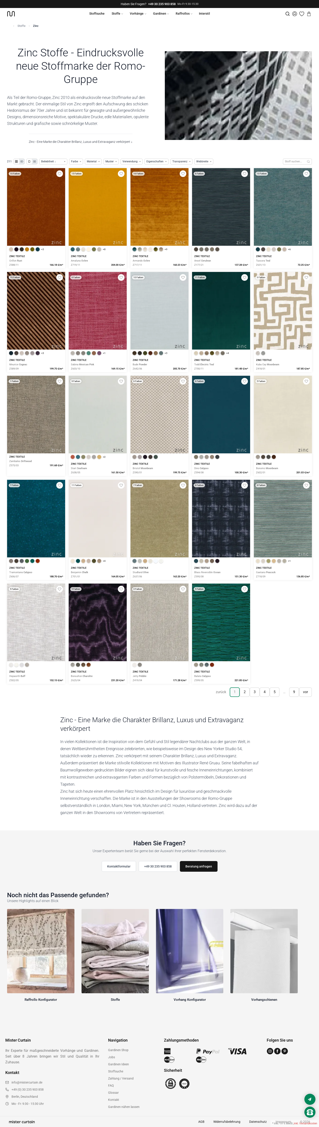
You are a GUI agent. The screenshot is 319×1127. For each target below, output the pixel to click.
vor (305, 692)
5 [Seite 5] (275, 692)
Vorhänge (137, 13)
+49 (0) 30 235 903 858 (28, 1089)
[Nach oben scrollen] (309, 1119)
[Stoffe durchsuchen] (294, 162)
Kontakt (113, 1099)
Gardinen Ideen (118, 1064)
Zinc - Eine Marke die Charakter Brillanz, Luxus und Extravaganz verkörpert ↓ (80, 142)
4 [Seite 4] (265, 692)
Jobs (111, 1057)
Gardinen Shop (118, 1050)
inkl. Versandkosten (305, 1123)
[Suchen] (308, 162)
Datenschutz (258, 1121)
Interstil (204, 13)
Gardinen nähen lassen (124, 1107)
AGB (201, 1121)
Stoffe (116, 13)
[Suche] (287, 14)
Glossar (113, 1092)
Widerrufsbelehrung (226, 1121)
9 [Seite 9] (294, 692)
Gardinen (159, 13)
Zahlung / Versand (121, 1078)
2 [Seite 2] (245, 692)
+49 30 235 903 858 (162, 4)
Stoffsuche (97, 13)
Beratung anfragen (198, 866)
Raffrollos (183, 13)
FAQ (111, 1085)
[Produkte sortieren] (53, 162)
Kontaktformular (118, 866)
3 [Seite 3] (255, 692)
